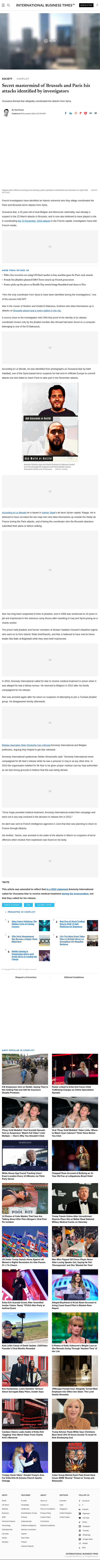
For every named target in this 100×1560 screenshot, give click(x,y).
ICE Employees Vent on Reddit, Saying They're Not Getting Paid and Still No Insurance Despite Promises (25, 1090)
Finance (24, 1517)
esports (24, 1534)
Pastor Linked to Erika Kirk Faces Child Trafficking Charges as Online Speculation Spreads (73, 1090)
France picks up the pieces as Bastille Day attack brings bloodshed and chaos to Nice (45, 285)
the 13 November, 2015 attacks (34, 221)
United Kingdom (66, 1513)
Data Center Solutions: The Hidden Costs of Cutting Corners (24, 924)
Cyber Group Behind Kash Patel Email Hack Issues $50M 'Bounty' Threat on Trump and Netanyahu (73, 1478)
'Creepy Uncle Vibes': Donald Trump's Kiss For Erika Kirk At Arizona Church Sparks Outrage (23, 1478)
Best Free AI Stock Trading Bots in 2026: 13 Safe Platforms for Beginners (72, 924)
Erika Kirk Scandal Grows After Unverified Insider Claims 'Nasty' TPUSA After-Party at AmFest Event (23, 1305)
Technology (6, 1525)
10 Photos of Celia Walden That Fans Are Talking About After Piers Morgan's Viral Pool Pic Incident (24, 1219)
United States (65, 1517)
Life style (5, 1534)
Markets (5, 1509)
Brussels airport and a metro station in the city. (37, 310)
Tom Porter (19, 110)
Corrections (44, 1521)
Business (5, 1513)
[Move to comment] (95, 113)
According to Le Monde (14, 512)
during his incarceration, (76, 893)
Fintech (24, 1542)
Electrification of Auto (29, 1513)
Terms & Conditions (47, 1509)
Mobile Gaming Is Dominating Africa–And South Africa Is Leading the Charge (24, 955)
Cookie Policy (45, 1517)
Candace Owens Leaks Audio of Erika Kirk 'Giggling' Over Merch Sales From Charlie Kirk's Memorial (23, 1435)
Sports (4, 1538)
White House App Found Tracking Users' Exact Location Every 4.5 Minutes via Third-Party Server (23, 1176)
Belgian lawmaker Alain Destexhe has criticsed (26, 745)
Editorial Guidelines (74, 977)
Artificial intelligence (28, 1525)
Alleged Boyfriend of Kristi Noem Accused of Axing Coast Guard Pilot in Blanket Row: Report (74, 1305)
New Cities (25, 1538)
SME (4, 1517)
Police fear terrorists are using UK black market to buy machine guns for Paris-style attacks (48, 275)
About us (43, 1501)
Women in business (28, 1530)
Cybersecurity (26, 1521)
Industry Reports (27, 1546)
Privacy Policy (45, 1513)
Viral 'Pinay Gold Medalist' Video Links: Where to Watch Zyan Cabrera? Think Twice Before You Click (75, 1133)
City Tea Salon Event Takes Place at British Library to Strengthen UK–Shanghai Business (72, 940)
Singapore (63, 1509)
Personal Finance (8, 1521)
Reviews (5, 1542)
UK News (5, 1505)
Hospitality (25, 1505)
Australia (63, 1501)
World (4, 1501)
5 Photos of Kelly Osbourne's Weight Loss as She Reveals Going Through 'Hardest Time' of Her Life (74, 1348)
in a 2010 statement (57, 889)
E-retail (24, 1501)
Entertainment (7, 1530)
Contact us (44, 1505)
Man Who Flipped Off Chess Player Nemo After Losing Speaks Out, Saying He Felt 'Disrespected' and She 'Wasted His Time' (72, 1262)
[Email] (90, 113)
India (61, 1505)
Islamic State (48, 512)
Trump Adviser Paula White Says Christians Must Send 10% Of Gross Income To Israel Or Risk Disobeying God (74, 1435)
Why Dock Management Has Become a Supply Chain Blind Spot (25, 939)
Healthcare (25, 1509)
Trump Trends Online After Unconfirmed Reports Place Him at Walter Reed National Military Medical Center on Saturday (73, 1219)
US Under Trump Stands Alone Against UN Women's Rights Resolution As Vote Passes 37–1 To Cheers (23, 1262)
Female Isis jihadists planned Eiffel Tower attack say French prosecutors (39, 280)
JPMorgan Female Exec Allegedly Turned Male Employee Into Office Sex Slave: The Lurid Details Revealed (75, 1392)
